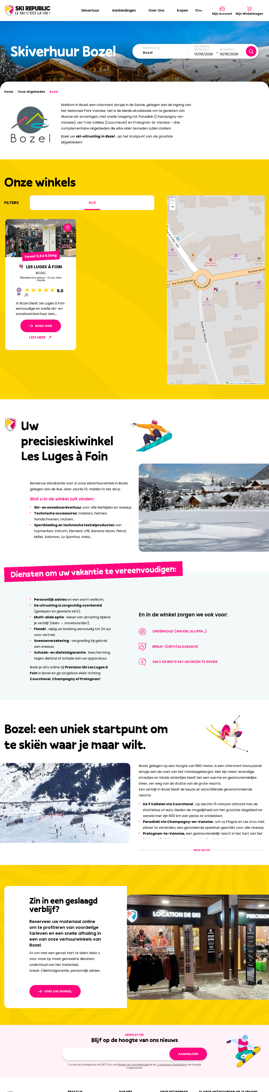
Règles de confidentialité (133, 1064)
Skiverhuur (90, 10)
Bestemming (151, 47)
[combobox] (165, 52)
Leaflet (230, 383)
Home (8, 92)
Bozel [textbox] (148, 52)
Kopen (182, 10)
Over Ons (156, 10)
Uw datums (201, 46)
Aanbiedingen (124, 10)
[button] (216, 289)
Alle (92, 202)
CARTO (261, 383)
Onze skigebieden (31, 92)
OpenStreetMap (242, 383)
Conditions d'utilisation (172, 1064)
